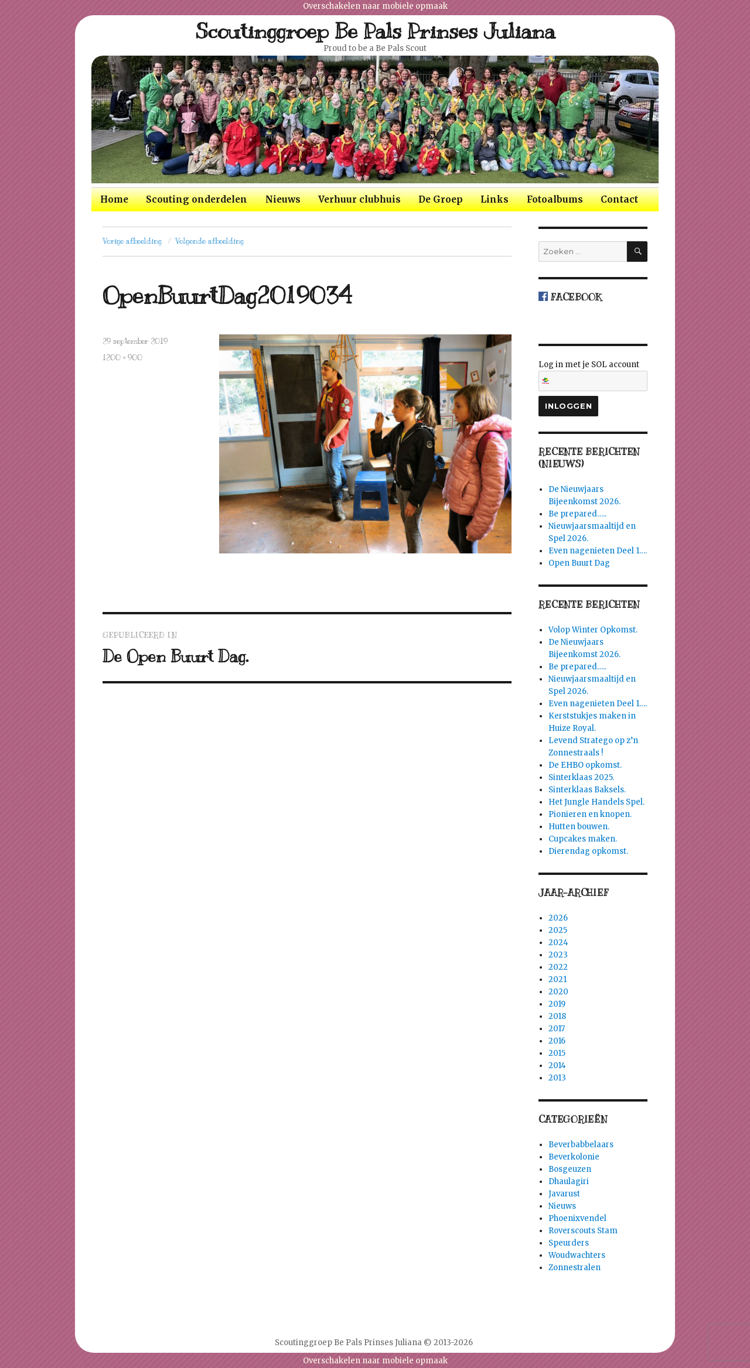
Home (114, 199)
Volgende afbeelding (209, 241)
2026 (558, 918)
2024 (558, 943)
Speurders (568, 1243)
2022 (558, 967)
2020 (558, 992)
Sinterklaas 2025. (581, 777)
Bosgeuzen (569, 1169)
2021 (557, 979)
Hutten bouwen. (578, 827)
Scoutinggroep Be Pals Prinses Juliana (375, 31)
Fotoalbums (555, 199)
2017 (556, 1029)
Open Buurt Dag (579, 563)
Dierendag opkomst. (588, 851)
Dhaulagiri (568, 1181)
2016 (556, 1041)
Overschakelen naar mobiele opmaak (375, 6)
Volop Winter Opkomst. (593, 630)
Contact (619, 199)
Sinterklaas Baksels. (587, 790)
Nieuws (283, 199)
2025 (557, 930)
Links (494, 199)
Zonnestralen (574, 1268)
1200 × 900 (122, 357)
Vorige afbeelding (132, 241)
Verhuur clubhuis (359, 199)
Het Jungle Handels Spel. (596, 802)
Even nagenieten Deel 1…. (597, 551)
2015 (556, 1053)
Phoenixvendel (577, 1218)
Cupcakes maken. (582, 839)
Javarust (564, 1194)
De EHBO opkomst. (585, 765)
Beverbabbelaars (580, 1145)
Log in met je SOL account (592, 375)
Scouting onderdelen (196, 199)
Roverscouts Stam (583, 1231)
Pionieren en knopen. (590, 814)
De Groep (440, 199)
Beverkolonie (573, 1157)
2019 (556, 1004)
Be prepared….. (577, 514)
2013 (557, 1078)
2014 (557, 1066)
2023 (558, 955)
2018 (557, 1016)
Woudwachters (576, 1255)
